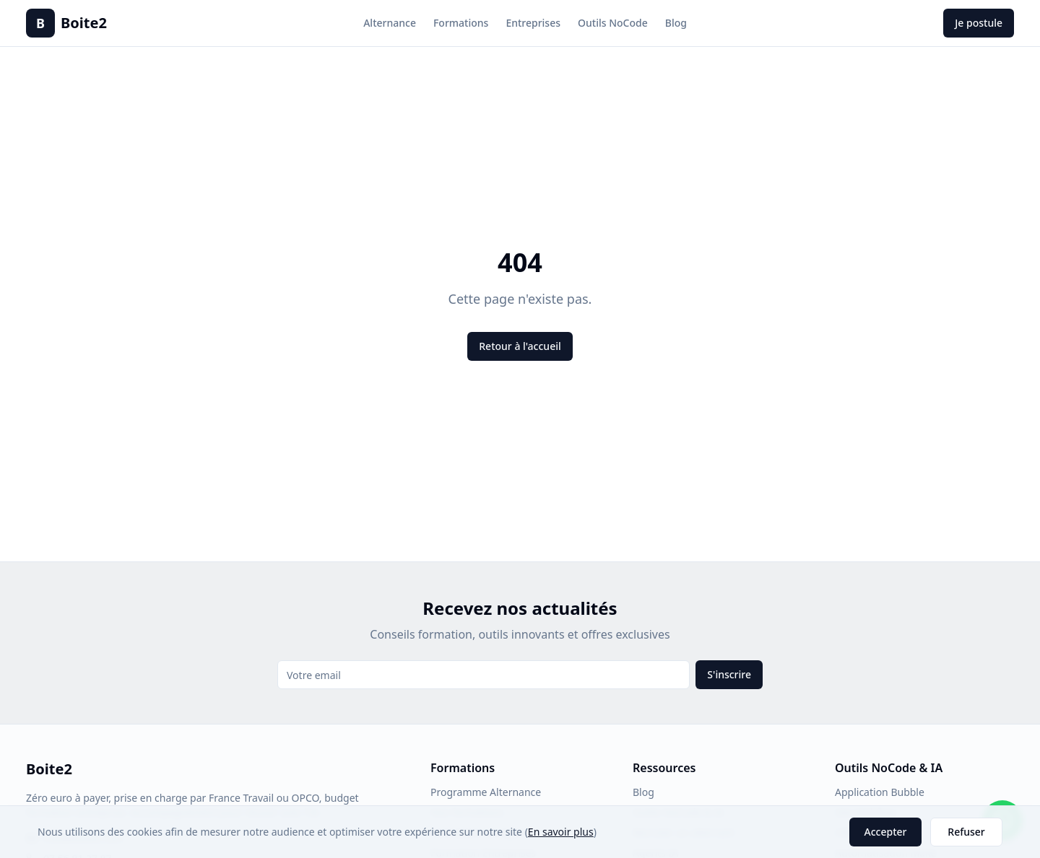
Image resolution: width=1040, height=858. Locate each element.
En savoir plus (561, 832)
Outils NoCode (613, 23)
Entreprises (533, 23)
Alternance (389, 23)
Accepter (885, 832)
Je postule (978, 23)
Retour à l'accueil (519, 346)
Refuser (966, 832)
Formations (460, 23)
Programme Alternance (485, 792)
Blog (676, 23)
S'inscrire (729, 674)
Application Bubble (879, 792)
